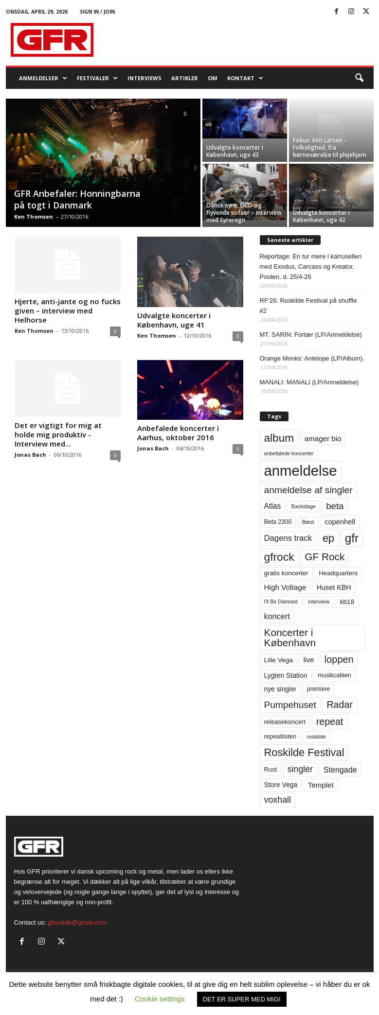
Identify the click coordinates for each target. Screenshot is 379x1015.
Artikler (184, 78)
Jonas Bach (30, 454)
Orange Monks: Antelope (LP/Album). (312, 358)
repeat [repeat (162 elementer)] (329, 721)
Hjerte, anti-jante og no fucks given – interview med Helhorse (68, 310)
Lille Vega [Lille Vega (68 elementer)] (278, 660)
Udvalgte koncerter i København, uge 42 (321, 216)
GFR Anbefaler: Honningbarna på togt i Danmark (77, 199)
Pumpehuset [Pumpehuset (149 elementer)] (290, 705)
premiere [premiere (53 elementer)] (318, 689)
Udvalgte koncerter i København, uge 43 (234, 151)
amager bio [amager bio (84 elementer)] (323, 438)
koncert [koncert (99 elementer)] (277, 616)
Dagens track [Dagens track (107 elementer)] (288, 538)
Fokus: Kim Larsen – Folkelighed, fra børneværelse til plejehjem (329, 147)
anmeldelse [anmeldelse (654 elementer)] (300, 471)
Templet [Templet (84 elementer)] (321, 785)
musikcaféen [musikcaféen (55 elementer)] (334, 675)
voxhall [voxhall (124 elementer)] (277, 800)
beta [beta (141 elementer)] (334, 506)
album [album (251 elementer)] (279, 438)
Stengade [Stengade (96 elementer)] (340, 769)
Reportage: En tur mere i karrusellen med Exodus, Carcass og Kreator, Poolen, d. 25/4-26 (311, 266)
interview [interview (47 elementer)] (318, 601)
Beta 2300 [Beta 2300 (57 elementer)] (278, 521)
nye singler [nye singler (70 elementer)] (280, 689)
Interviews (144, 78)
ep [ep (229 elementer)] (328, 538)
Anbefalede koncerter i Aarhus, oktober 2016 (178, 432)
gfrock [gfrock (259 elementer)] (279, 557)
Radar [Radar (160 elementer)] (339, 704)
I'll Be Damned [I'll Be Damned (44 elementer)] (281, 601)
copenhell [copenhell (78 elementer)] (340, 522)
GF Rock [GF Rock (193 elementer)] (324, 556)
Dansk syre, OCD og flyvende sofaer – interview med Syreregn (244, 212)
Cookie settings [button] (160, 999)
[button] (359, 78)
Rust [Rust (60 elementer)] (270, 769)
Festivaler (97, 78)
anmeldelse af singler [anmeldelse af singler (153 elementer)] (308, 490)
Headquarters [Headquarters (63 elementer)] (338, 573)
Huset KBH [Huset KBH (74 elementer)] (334, 587)
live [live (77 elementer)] (309, 660)
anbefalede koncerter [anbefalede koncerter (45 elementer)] (289, 453)
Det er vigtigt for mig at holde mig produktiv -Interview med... (58, 434)
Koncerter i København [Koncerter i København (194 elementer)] (290, 637)
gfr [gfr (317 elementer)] (352, 538)
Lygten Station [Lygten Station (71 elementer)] (285, 675)
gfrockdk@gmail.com (77, 922)
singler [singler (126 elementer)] (300, 769)
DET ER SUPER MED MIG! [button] (242, 999)
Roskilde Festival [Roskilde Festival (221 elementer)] (304, 752)
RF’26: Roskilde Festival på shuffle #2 (308, 305)
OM (212, 78)
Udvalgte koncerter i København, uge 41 (174, 319)
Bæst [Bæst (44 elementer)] (308, 522)
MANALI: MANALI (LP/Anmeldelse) (309, 382)
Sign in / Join (97, 11)
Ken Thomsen (33, 216)
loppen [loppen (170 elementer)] (339, 659)
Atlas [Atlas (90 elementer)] (272, 506)
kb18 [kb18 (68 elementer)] (347, 601)
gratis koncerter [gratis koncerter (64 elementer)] (286, 573)
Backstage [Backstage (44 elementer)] (303, 506)
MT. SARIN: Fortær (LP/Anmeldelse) (311, 334)
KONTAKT (245, 78)
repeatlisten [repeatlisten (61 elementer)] (280, 736)
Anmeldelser (43, 78)
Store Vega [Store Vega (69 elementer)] (281, 785)
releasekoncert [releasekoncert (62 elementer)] (285, 721)
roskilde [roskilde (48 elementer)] (316, 737)
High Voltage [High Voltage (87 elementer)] (285, 587)
